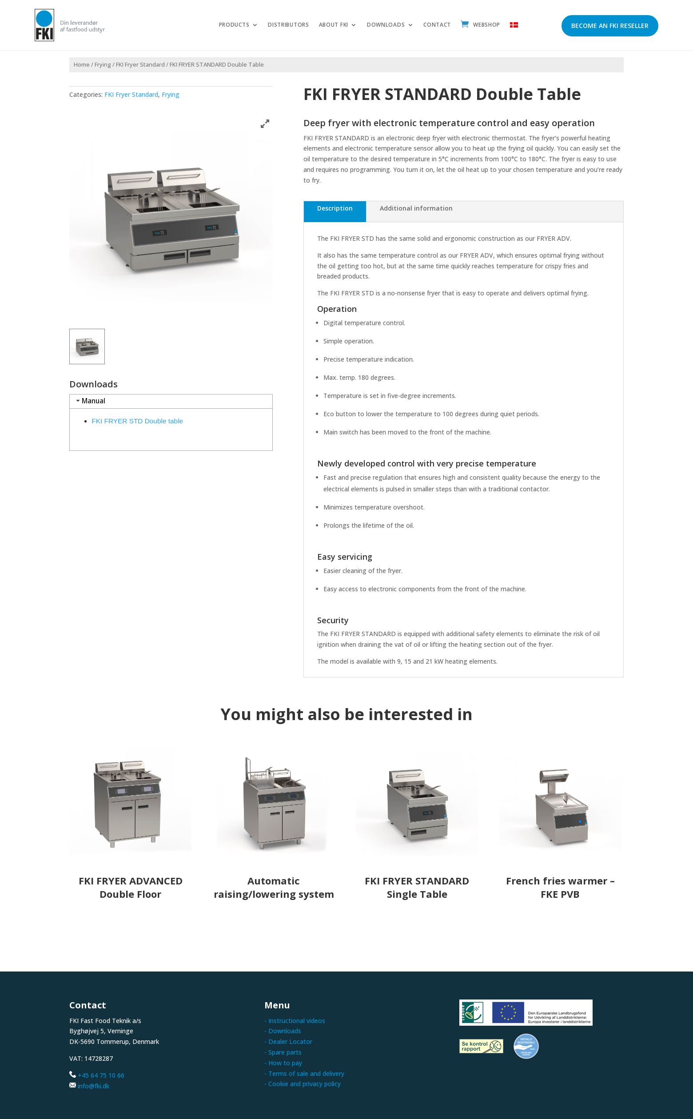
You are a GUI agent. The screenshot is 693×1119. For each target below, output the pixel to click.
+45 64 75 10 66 (101, 1075)
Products (234, 25)
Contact (437, 25)
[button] (87, 346)
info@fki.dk (93, 1086)
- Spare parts (283, 1052)
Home (82, 64)
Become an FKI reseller (610, 25)
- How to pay (283, 1063)
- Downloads (282, 1031)
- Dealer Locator (288, 1041)
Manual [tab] (90, 401)
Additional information (416, 208)
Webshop (486, 25)
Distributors (288, 25)
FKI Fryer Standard (140, 64)
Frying (103, 64)
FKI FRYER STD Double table (137, 421)
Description (335, 208)
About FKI (333, 25)
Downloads (386, 25)
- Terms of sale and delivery (304, 1073)
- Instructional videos (294, 1020)
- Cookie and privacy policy (302, 1083)
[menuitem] (514, 27)
